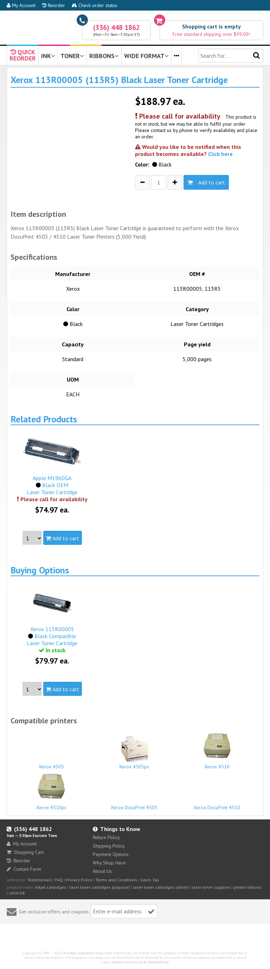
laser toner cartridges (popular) (99, 887)
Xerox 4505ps (134, 752)
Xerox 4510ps (51, 791)
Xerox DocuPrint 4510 (216, 804)
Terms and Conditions (116, 879)
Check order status (94, 5)
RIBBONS (104, 56)
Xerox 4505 (51, 763)
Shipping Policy (109, 846)
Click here (220, 153)
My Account (21, 5)
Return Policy (106, 837)
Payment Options (111, 854)
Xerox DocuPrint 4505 (134, 804)
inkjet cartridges (50, 887)
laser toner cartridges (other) (160, 887)
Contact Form (24, 869)
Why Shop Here (109, 863)
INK (48, 56)
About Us (102, 871)
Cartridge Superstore (78, 953)
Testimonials (39, 879)
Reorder (53, 5)
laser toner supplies (211, 887)
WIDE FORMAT (146, 56)
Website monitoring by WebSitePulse (140, 962)
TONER (72, 56)
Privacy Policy (79, 879)
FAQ (59, 879)
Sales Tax (149, 879)
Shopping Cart (25, 852)
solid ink (17, 892)
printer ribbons (247, 887)
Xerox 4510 (216, 750)
